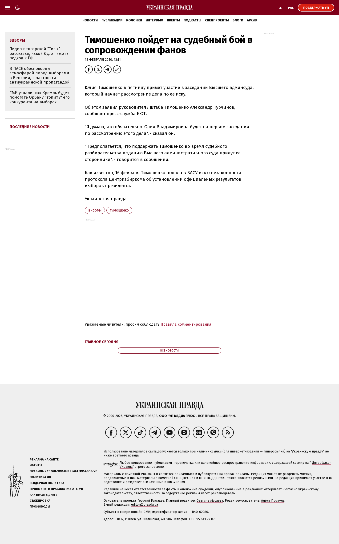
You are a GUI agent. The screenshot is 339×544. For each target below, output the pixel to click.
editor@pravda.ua (144, 505)
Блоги (238, 20)
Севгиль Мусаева (210, 501)
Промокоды (40, 506)
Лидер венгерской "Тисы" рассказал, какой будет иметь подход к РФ (38, 53)
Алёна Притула (272, 501)
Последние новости (30, 126)
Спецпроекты (217, 20)
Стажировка (40, 500)
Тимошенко (119, 210)
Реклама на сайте (44, 459)
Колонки (134, 20)
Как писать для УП (45, 494)
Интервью (154, 20)
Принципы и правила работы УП (56, 489)
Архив (252, 20)
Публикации (111, 20)
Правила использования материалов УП (63, 471)
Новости (90, 20)
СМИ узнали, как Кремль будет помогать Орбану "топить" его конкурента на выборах (39, 97)
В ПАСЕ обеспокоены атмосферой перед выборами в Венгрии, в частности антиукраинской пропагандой (39, 75)
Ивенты (173, 20)
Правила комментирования (186, 324)
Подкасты (192, 20)
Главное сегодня (101, 342)
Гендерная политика (47, 483)
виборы (94, 210)
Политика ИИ (40, 477)
